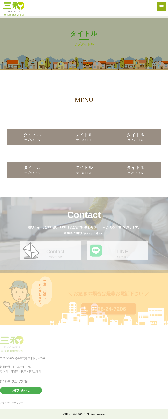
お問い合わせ (21, 390)
